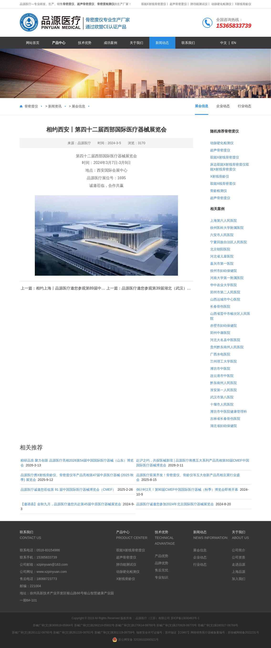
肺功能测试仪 (199, 4)
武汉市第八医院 (222, 397)
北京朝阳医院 (220, 249)
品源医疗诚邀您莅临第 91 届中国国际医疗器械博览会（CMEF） (68, 489)
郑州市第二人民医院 (225, 292)
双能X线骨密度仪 (223, 183)
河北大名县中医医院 (225, 340)
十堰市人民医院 (222, 404)
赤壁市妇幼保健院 (223, 325)
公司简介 (238, 550)
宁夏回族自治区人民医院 (228, 242)
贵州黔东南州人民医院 (227, 347)
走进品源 (238, 564)
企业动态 (223, 106)
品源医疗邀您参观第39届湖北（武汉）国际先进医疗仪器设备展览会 (179, 288)
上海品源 (238, 572)
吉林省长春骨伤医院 (225, 419)
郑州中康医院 (220, 333)
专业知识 (161, 577)
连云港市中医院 (222, 376)
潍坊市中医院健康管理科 (228, 411)
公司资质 (238, 557)
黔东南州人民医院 (223, 383)
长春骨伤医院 (220, 306)
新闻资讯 (55, 106)
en (233, 43)
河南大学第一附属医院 (227, 278)
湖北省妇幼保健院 (223, 426)
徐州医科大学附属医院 (227, 228)
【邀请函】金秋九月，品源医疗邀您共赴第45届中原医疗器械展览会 (71, 504)
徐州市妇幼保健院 (223, 271)
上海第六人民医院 (223, 220)
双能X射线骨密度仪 (153, 4)
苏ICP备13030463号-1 (185, 618)
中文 (223, 43)
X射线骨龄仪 (243, 4)
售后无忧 (161, 570)
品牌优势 (161, 563)
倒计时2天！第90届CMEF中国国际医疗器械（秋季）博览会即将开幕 (187, 489)
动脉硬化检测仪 (221, 4)
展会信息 (78, 106)
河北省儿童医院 (222, 256)
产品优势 (161, 556)
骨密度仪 (31, 106)
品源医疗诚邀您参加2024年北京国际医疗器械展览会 (175, 504)
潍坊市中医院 (220, 368)
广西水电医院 (220, 354)
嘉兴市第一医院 (222, 263)
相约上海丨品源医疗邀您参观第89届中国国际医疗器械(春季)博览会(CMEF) (99, 288)
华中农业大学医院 (223, 285)
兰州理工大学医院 (223, 361)
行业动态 (244, 106)
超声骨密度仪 (178, 4)
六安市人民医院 (222, 235)
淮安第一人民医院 (223, 390)
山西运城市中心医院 (225, 299)
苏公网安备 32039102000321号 (135, 639)
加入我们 (238, 579)
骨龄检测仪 (218, 191)
